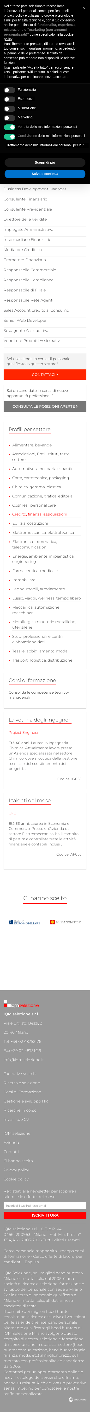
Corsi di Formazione (22, 1092)
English (32, 1262)
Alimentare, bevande (32, 445)
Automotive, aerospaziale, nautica (44, 468)
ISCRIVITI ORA (45, 1215)
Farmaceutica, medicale (35, 570)
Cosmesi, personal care (34, 505)
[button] (84, 8)
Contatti (11, 1151)
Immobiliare (24, 580)
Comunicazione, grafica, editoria (42, 496)
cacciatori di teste (20, 1306)
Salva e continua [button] (45, 174)
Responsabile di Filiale (25, 290)
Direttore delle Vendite (25, 219)
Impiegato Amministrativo (28, 229)
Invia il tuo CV (16, 1119)
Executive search (20, 1073)
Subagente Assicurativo (26, 330)
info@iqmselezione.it (24, 1059)
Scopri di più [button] (45, 162)
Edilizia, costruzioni (30, 523)
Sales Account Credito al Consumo (36, 310)
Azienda (11, 1142)
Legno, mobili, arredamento (38, 589)
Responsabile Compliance (29, 280)
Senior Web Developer (25, 320)
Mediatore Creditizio (23, 249)
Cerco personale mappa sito (30, 1251)
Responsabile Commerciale (30, 270)
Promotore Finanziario (25, 260)
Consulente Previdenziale (28, 209)
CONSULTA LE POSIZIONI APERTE (45, 406)
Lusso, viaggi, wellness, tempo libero (46, 598)
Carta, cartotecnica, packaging (40, 478)
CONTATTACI (45, 374)
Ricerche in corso (20, 1110)
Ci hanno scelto (18, 1161)
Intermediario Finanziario (27, 239)
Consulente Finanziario (25, 199)
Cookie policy (16, 1179)
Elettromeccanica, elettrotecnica (43, 532)
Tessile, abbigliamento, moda (39, 651)
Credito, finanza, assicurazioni (39, 514)
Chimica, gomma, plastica (36, 487)
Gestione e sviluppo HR (26, 1101)
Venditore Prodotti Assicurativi (32, 340)
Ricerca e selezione (22, 1083)
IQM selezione (17, 1133)
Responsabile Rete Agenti (28, 300)
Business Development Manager (35, 189)
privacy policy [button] (14, 15)
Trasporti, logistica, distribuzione (42, 660)
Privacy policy (16, 1170)
